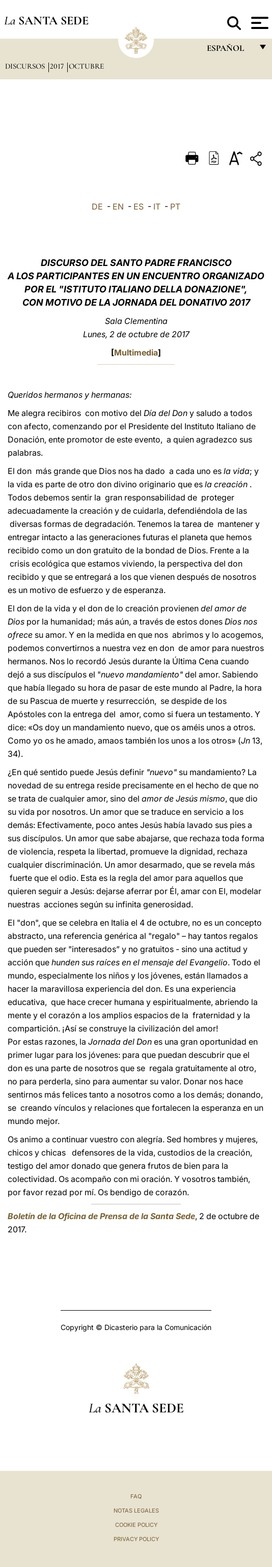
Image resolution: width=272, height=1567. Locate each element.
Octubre (86, 66)
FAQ (136, 1496)
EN (118, 206)
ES (138, 206)
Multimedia (136, 352)
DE (97, 206)
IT (156, 206)
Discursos (26, 66)
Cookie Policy (136, 1524)
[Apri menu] (258, 23)
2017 (58, 66)
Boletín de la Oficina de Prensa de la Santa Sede (101, 1216)
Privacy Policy (136, 1539)
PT (175, 206)
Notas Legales (136, 1510)
